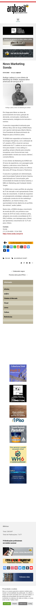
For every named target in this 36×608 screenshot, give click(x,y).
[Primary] (18, 20)
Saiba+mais (23, 603)
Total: (5, 531)
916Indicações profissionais (12, 541)
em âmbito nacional (9, 543)
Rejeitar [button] (15, 603)
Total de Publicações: (10, 535)
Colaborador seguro (19, 271)
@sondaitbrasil (18, 258)
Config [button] (30, 603)
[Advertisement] (15, 347)
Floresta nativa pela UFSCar (17, 275)
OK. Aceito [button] (7, 603)
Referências (8, 317)
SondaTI (25, 258)
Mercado (7, 258)
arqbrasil (18, 72)
